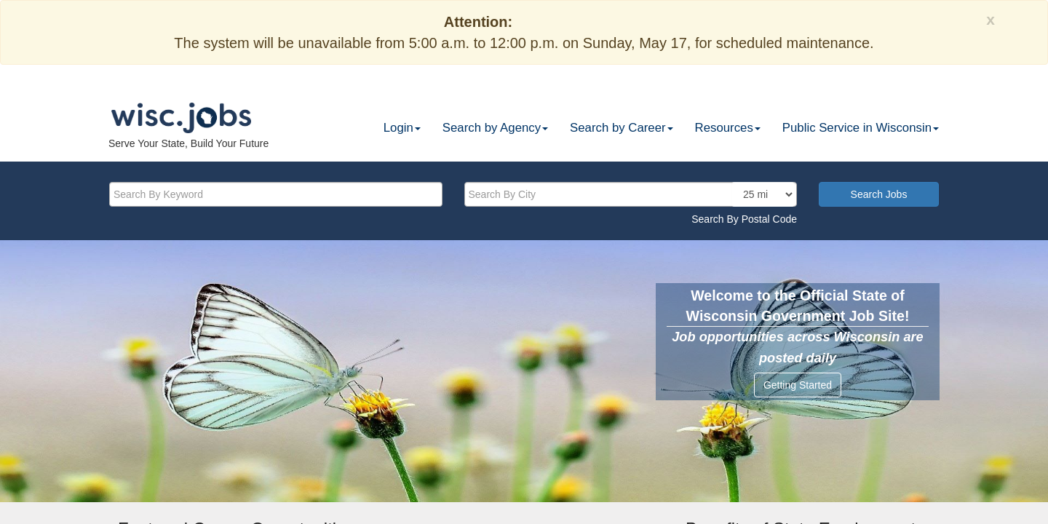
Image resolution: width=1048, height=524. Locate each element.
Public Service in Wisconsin (860, 128)
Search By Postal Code (744, 219)
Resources (728, 128)
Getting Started (797, 385)
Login (402, 128)
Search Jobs (879, 194)
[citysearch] (631, 194)
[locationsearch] (763, 194)
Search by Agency (495, 128)
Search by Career (621, 128)
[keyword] (275, 194)
